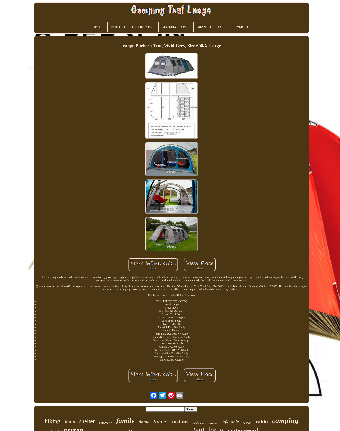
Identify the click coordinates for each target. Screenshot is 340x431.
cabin (262, 421)
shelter (87, 421)
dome (144, 421)
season (247, 422)
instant (180, 421)
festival (198, 422)
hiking (52, 421)
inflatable (230, 421)
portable (213, 423)
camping (285, 420)
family (125, 420)
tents (70, 421)
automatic (105, 422)
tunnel (161, 421)
